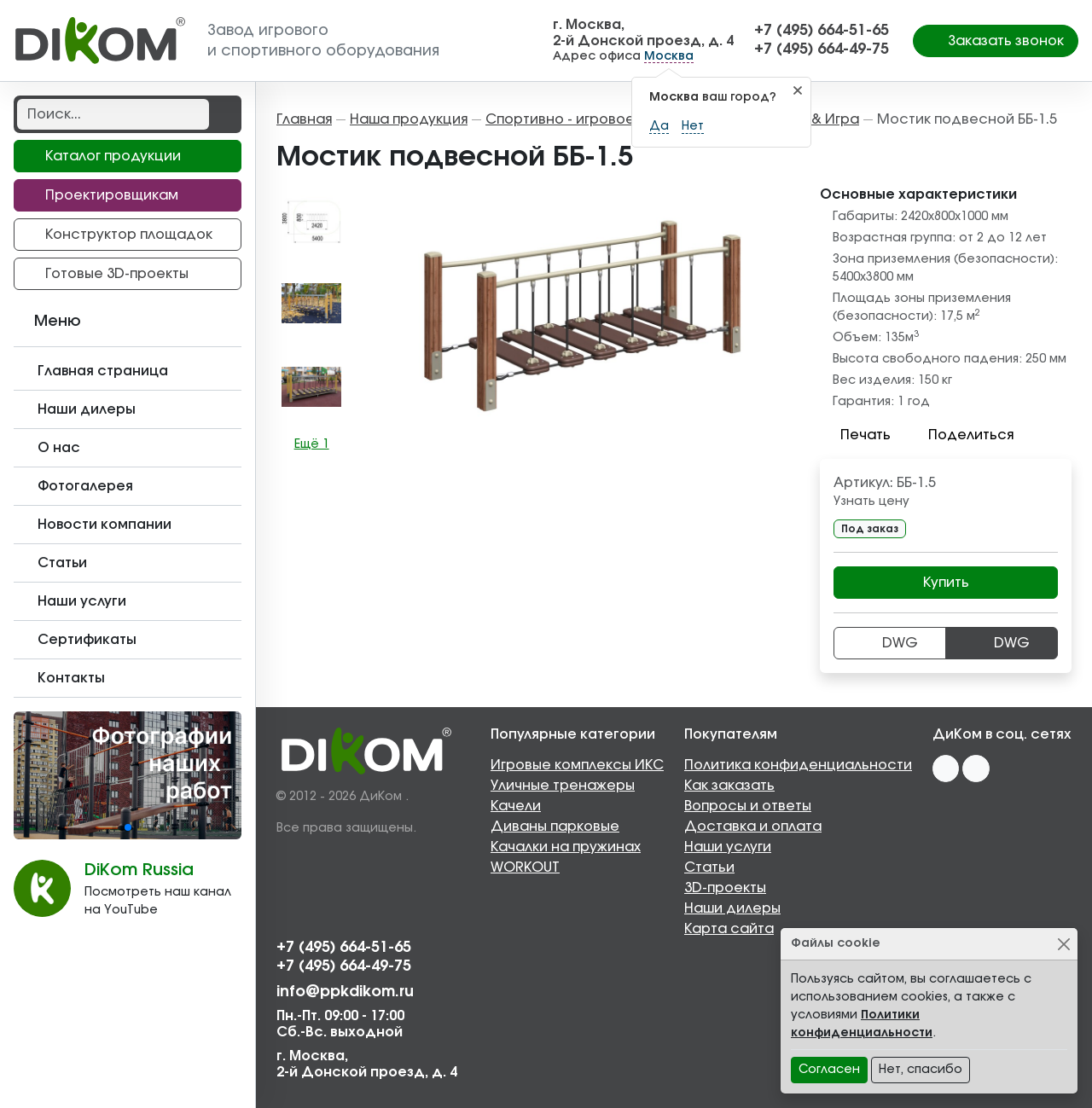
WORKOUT (525, 867)
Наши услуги (727, 847)
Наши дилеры (732, 908)
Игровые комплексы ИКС (577, 765)
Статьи (709, 867)
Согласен (829, 1070)
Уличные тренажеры (563, 785)
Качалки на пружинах (566, 847)
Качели (516, 806)
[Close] (1063, 944)
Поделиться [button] (961, 435)
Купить (946, 582)
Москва (669, 56)
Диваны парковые (555, 826)
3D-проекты (725, 888)
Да (659, 126)
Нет (693, 126)
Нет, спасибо (920, 1070)
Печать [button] (855, 435)
